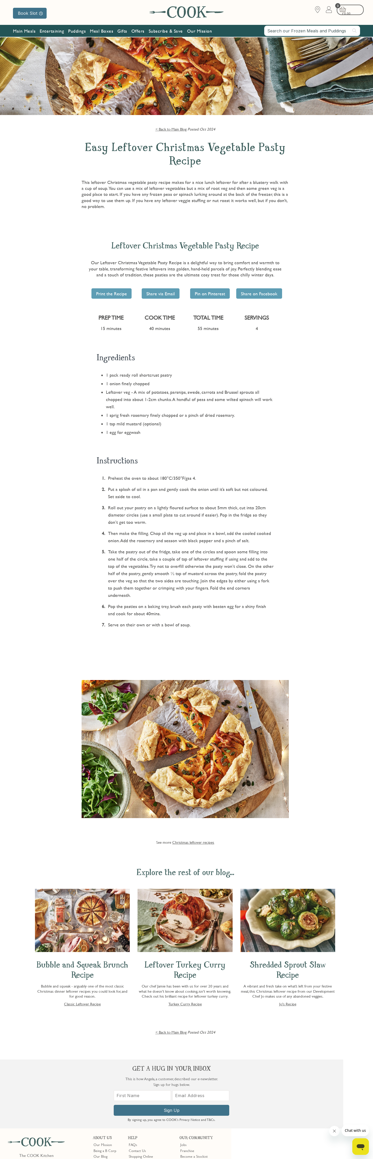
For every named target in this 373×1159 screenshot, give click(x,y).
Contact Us (137, 1081)
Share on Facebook (259, 293)
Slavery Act (95, 1147)
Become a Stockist (194, 1087)
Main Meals (24, 31)
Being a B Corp (105, 1081)
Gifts (122, 31)
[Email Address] (330, 1101)
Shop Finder (102, 1093)
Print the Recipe (111, 293)
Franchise (187, 1081)
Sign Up (302, 1115)
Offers (138, 31)
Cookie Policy (74, 1147)
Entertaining (52, 31)
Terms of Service (125, 1151)
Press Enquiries (140, 1099)
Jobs (183, 1075)
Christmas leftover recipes (193, 842)
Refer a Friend (191, 1104)
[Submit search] (354, 31)
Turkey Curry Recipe (185, 1003)
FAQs (133, 1075)
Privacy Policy (51, 1147)
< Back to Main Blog (171, 129)
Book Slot (30, 13)
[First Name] (275, 1101)
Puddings (77, 31)
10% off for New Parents (199, 1093)
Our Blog (100, 1087)
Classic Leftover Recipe (82, 1003)
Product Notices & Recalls (148, 1104)
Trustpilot (209, 1114)
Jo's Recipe (287, 1003)
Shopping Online (141, 1087)
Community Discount (196, 1099)
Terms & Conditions (24, 1147)
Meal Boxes (101, 31)
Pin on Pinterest (210, 293)
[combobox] (312, 31)
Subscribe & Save (166, 31)
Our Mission (199, 31)
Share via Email (160, 293)
